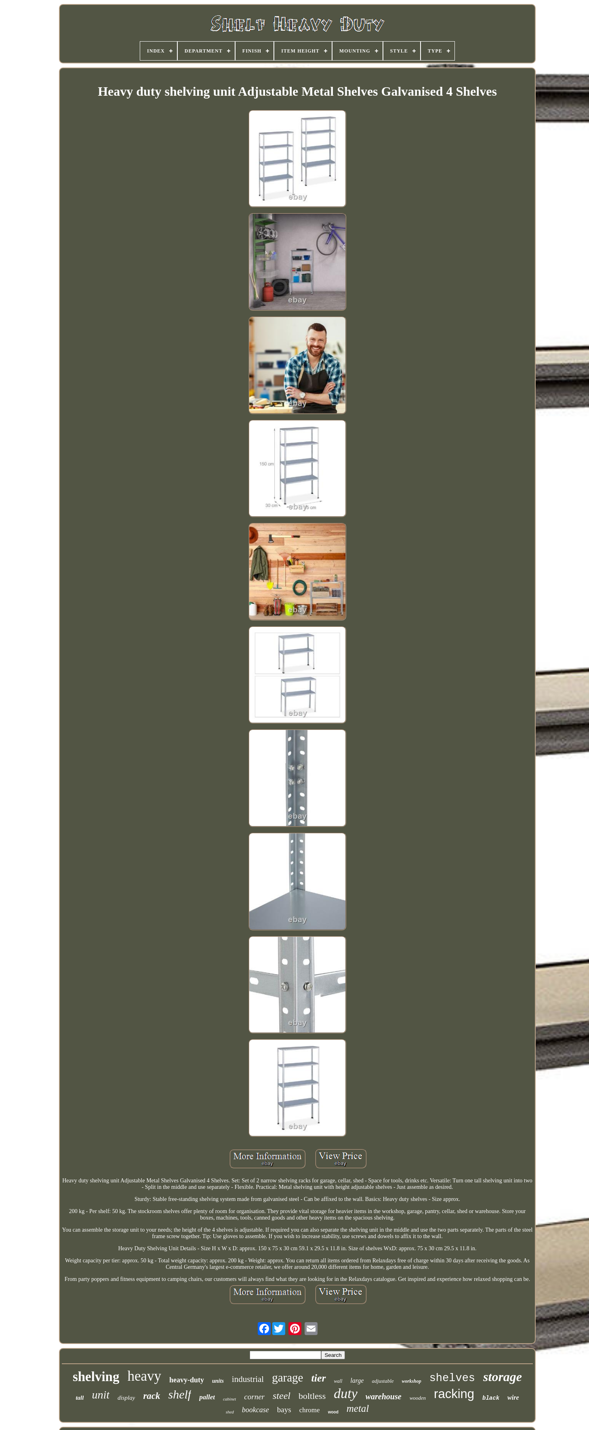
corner (254, 1396)
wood (333, 1412)
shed (230, 1411)
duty (346, 1393)
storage (502, 1376)
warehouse (384, 1396)
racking (454, 1394)
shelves (452, 1378)
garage (287, 1377)
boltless (312, 1396)
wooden (418, 1398)
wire (513, 1397)
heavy (144, 1376)
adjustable (382, 1381)
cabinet (229, 1398)
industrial (248, 1379)
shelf (179, 1394)
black (490, 1398)
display (126, 1397)
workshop (411, 1381)
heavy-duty (186, 1380)
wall (338, 1381)
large (357, 1380)
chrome (309, 1410)
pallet (207, 1397)
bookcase (255, 1410)
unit (100, 1394)
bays (284, 1409)
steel (281, 1395)
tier (318, 1378)
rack (151, 1396)
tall (80, 1397)
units (218, 1381)
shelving (96, 1376)
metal (358, 1408)
